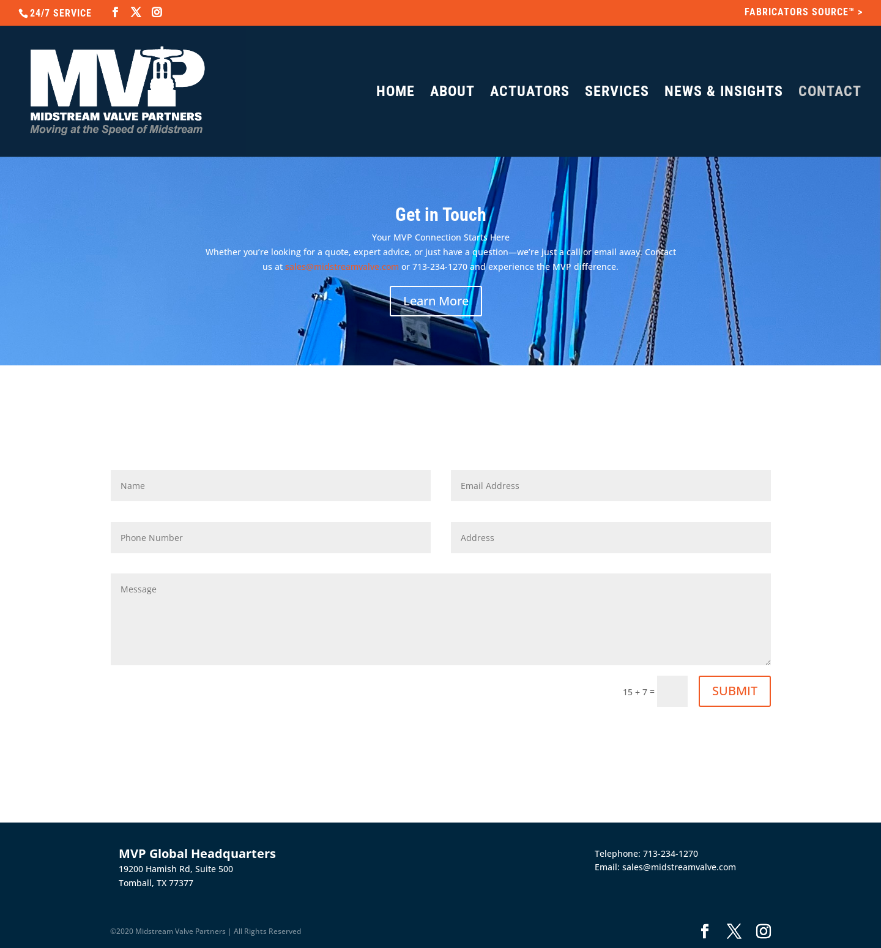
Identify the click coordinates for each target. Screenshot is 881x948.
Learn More (436, 301)
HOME (395, 93)
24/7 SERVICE (61, 13)
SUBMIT (734, 690)
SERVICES (617, 93)
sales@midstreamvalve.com (342, 266)
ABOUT (452, 93)
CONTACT (829, 93)
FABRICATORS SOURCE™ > (804, 12)
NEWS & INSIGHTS (723, 93)
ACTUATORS (530, 93)
